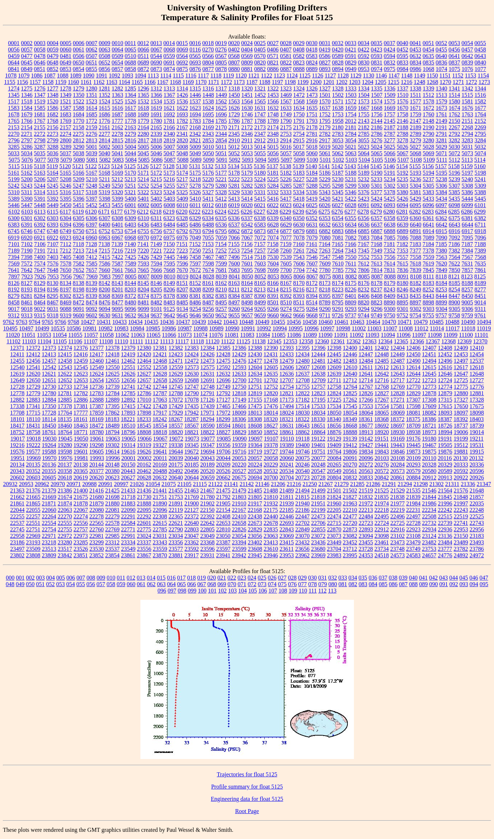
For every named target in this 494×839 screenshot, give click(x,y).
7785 (337, 270)
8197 (65, 289)
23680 (318, 549)
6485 (182, 225)
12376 (80, 348)
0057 (26, 49)
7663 (130, 270)
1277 (52, 88)
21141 (231, 484)
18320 (270, 419)
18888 (350, 432)
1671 (415, 108)
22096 (160, 510)
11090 (325, 335)
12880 (461, 393)
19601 (80, 451)
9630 (104, 315)
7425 (130, 257)
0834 (415, 62)
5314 (39, 192)
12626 (128, 374)
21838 (397, 497)
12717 (397, 380)
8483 (169, 302)
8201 (117, 289)
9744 (363, 315)
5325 (182, 192)
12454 (477, 354)
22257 (33, 516)
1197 (277, 82)
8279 (13, 296)
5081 (92, 160)
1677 (480, 108)
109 (292, 591)
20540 (302, 471)
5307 (454, 186)
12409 (461, 348)
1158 (47, 82)
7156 (246, 244)
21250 (309, 484)
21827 (350, 497)
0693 (195, 62)
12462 (128, 361)
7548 (337, 257)
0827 (325, 62)
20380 (112, 471)
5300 (363, 186)
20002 (144, 458)
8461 (26, 302)
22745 (17, 529)
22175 (271, 510)
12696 (223, 380)
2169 (208, 127)
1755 (363, 114)
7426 (143, 257)
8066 (299, 276)
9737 (350, 315)
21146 (262, 484)
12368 (448, 341)
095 (484, 584)
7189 (13, 250)
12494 (429, 361)
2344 (221, 134)
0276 (221, 49)
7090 (441, 238)
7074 (273, 238)
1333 (350, 88)
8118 (441, 276)
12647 (461, 374)
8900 (454, 302)
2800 (65, 140)
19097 (255, 439)
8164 (247, 283)
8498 (247, 302)
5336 (312, 192)
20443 (128, 471)
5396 (78, 199)
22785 (160, 529)
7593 (143, 263)
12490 (413, 361)
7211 (52, 250)
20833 (366, 477)
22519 (461, 516)
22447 (302, 516)
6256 (311, 212)
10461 (341, 322)
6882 (325, 231)
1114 (165, 75)
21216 (294, 484)
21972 (366, 503)
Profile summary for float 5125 (247, 787)
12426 (207, 354)
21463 (191, 490)
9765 (47, 322)
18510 (128, 426)
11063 (138, 335)
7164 (324, 244)
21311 (452, 484)
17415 (128, 406)
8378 (169, 296)
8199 (91, 289)
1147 (394, 75)
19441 (381, 445)
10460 (325, 322)
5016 (286, 147)
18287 (191, 419)
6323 (169, 218)
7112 (65, 244)
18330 (318, 419)
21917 (255, 503)
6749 (65, 231)
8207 (182, 289)
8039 (221, 276)
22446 (286, 516)
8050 (247, 276)
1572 (350, 101)
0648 (52, 62)
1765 (13, 121)
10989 (216, 328)
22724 (381, 523)
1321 (260, 88)
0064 (117, 49)
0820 (260, 62)
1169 (188, 82)
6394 (65, 225)
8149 (169, 283)
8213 (260, 289)
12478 (271, 361)
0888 (299, 69)
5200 (26, 179)
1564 (247, 101)
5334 (299, 192)
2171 (234, 127)
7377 (415, 250)
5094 (260, 160)
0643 (480, 56)
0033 (350, 43)
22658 (239, 523)
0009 (104, 43)
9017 (13, 309)
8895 (402, 302)
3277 (389, 140)
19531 (477, 445)
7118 (78, 244)
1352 (104, 95)
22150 (207, 510)
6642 (441, 225)
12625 (112, 374)
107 (272, 591)
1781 (169, 121)
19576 (17, 451)
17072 (176, 400)
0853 (65, 69)
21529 (397, 490)
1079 (24, 75)
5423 (363, 199)
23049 (207, 536)
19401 (318, 445)
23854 (112, 555)
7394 (13, 257)
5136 (259, 166)
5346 (350, 192)
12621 (49, 374)
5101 (325, 160)
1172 (226, 82)
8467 (52, 302)
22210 (350, 510)
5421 (337, 199)
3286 (26, 147)
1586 (52, 108)
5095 (273, 160)
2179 (325, 127)
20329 (445, 464)
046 (474, 578)
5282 (247, 186)
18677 (366, 426)
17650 (461, 406)
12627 (144, 374)
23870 (160, 555)
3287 (39, 147)
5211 (104, 179)
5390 (26, 199)
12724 (445, 380)
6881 (312, 231)
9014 (480, 302)
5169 (117, 173)
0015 (182, 43)
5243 (26, 186)
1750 (299, 114)
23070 (302, 536)
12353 (290, 341)
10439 (199, 322)
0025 (260, 43)
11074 (200, 335)
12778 (17, 393)
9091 (78, 309)
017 (181, 578)
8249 (415, 289)
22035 (477, 503)
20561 (350, 471)
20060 (286, 458)
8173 (325, 283)
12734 (80, 387)
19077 (208, 439)
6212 (143, 212)
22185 (286, 510)
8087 (377, 276)
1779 (143, 121)
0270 (208, 49)
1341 (454, 88)
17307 (413, 400)
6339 (273, 218)
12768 (381, 387)
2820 (182, 140)
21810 (271, 497)
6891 (415, 231)
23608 (255, 549)
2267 (454, 127)
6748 (52, 231)
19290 (80, 445)
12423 (176, 354)
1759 (415, 114)
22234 (429, 510)
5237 (428, 179)
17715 (33, 413)
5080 (79, 160)
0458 (480, 49)
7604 (273, 263)
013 (141, 578)
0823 (299, 62)
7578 (65, 263)
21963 (350, 503)
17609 (429, 406)
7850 (454, 270)
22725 (397, 523)
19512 (461, 445)
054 (70, 584)
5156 (428, 166)
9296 (376, 309)
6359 (402, 218)
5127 (156, 166)
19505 (445, 445)
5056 (273, 153)
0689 (143, 62)
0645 (26, 62)
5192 (402, 173)
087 (403, 584)
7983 (105, 276)
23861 (128, 555)
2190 (428, 127)
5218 (195, 179)
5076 (27, 160)
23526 (80, 549)
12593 (239, 367)
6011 (195, 205)
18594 (223, 426)
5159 (467, 166)
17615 (445, 406)
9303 (428, 309)
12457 (49, 361)
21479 (239, 490)
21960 (334, 503)
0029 (299, 43)
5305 (428, 186)
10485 (436, 322)
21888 (144, 503)
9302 (415, 309)
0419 (325, 49)
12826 (366, 393)
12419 (128, 354)
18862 (302, 432)
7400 (39, 257)
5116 (26, 166)
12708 (302, 380)
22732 (429, 523)
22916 (397, 529)
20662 (223, 477)
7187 (467, 244)
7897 (14, 276)
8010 (169, 276)
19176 (413, 439)
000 (10, 578)
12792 (223, 393)
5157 (441, 166)
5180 (260, 173)
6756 (156, 231)
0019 (221, 43)
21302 (436, 484)
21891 (176, 503)
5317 (78, 192)
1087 (49, 75)
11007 (390, 328)
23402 (255, 542)
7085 (389, 238)
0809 (247, 62)
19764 (334, 451)
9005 (467, 302)
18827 (223, 432)
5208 (65, 179)
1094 (140, 75)
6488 (208, 225)
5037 (65, 153)
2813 (91, 140)
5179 (247, 173)
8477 (117, 302)
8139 (91, 283)
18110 (33, 419)
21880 (112, 503)
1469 (286, 95)
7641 (13, 270)
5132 (208, 166)
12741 (128, 387)
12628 (160, 374)
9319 (65, 315)
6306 (91, 218)
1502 (337, 95)
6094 (402, 205)
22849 (302, 529)
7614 (389, 263)
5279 (208, 186)
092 (453, 584)
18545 (144, 426)
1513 (441, 95)
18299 (223, 419)
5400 (130, 199)
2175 (286, 127)
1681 (39, 114)
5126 (143, 166)
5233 (376, 179)
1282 (117, 88)
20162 (144, 464)
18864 (318, 432)
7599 (221, 263)
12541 (33, 367)
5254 (156, 186)
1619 (156, 108)
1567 (286, 101)
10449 (262, 322)
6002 (143, 205)
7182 (402, 244)
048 (10, 584)
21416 (96, 490)
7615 (402, 263)
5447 (26, 205)
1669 (389, 108)
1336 (389, 88)
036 (373, 578)
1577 (415, 101)
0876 (195, 69)
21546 (429, 490)
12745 (176, 387)
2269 (480, 127)
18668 (350, 426)
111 (313, 591)
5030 (454, 147)
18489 (112, 426)
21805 (255, 497)
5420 (325, 199)
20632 (160, 477)
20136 (49, 464)
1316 (208, 88)
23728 (366, 549)
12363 (369, 341)
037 (383, 578)
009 (100, 578)
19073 (192, 439)
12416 (80, 354)
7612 (363, 263)
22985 (112, 536)
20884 (413, 477)
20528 (255, 471)
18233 (143, 419)
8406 (363, 296)
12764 (350, 387)
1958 (337, 121)
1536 (182, 101)
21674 (65, 497)
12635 (271, 374)
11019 (484, 328)
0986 (415, 69)
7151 (182, 244)
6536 (221, 225)
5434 (441, 199)
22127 (191, 510)
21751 (160, 497)
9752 (402, 315)
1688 (130, 114)
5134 (233, 166)
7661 (117, 270)
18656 (334, 426)
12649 (17, 380)
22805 (207, 529)
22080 (96, 510)
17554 (381, 406)
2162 (117, 127)
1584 (26, 108)
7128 (91, 244)
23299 (96, 542)
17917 (160, 413)
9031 (52, 309)
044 (453, 578)
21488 (271, 490)
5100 (312, 160)
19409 (334, 445)
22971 (49, 536)
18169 (96, 419)
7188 (480, 244)
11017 (452, 328)
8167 (286, 283)
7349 (376, 250)
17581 (397, 406)
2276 (91, 134)
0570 (260, 56)
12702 (271, 380)
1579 (441, 101)
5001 (91, 147)
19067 (160, 439)
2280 (143, 134)
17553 (366, 406)
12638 (318, 374)
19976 (65, 458)
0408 (299, 49)
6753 (117, 231)
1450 (234, 95)
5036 (52, 153)
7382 (454, 250)
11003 (374, 328)
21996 (445, 503)
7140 (130, 244)
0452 (402, 49)
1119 (228, 75)
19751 (318, 451)
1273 (484, 82)
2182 (363, 127)
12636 (286, 374)
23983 (334, 555)
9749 (376, 315)
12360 (322, 341)
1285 (130, 88)
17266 (366, 400)
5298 (337, 186)
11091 (341, 335)
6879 (299, 231)
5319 (104, 192)
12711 (334, 380)
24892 (461, 555)
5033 (13, 153)
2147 (415, 121)
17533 (318, 406)
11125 (243, 341)
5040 (104, 153)
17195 (318, 400)
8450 (467, 296)
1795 (325, 121)
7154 (220, 244)
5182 (286, 173)
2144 (376, 121)
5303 (402, 186)
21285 (357, 484)
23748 (397, 549)
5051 (221, 153)
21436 (144, 490)
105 (252, 591)
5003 (117, 147)
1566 (273, 101)
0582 (299, 56)
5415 (260, 199)
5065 (376, 153)
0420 (337, 49)
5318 (91, 192)
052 (50, 584)
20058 (271, 458)
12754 (286, 387)
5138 (285, 166)
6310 (143, 218)
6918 (480, 231)
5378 (389, 192)
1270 (445, 82)
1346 (26, 95)
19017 (17, 439)
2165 (156, 127)
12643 (397, 374)
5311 (26, 192)
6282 (415, 212)
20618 (65, 477)
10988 (200, 328)
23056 (255, 536)
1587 (65, 108)
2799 (52, 140)
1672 (428, 108)
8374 (143, 296)
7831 (389, 270)
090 (433, 584)
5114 (479, 160)
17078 (191, 400)
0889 (312, 69)
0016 (195, 43)
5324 (169, 192)
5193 (415, 173)
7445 (169, 257)
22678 (271, 523)
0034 (363, 43)
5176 (208, 173)
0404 (247, 49)
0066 (143, 49)
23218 (49, 542)
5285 (286, 186)
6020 (247, 205)
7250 (195, 250)
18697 (397, 426)
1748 (273, 114)
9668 (312, 315)
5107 (403, 160)
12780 (49, 393)
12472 (191, 361)
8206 (169, 289)
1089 (75, 75)
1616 (117, 108)
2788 (402, 134)
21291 (389, 484)
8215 (286, 289)
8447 (454, 296)
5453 (104, 205)
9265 (260, 309)
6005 (156, 205)
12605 (271, 367)
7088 (415, 238)
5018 (312, 147)
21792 (223, 497)
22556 (80, 523)
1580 (454, 101)
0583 (312, 56)
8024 (195, 276)
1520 (52, 101)
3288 (52, 147)
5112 (454, 160)
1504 (363, 95)
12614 (413, 367)
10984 (137, 328)
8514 (312, 302)
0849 (26, 69)
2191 (441, 127)
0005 (65, 43)
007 (80, 578)
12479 (286, 361)
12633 (239, 374)
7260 (286, 250)
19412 (350, 445)
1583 (13, 108)
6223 (208, 212)
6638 (389, 225)
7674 (208, 270)
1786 (234, 121)
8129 (39, 283)
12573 (191, 367)
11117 (182, 341)
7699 (273, 270)
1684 (78, 114)
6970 (143, 238)
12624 (96, 374)
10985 (153, 328)
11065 (153, 335)
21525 (381, 490)
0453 (415, 49)
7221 (156, 250)
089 (423, 584)
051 (40, 584)
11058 (106, 335)
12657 (144, 380)
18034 (318, 413)
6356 (363, 218)
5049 (195, 153)
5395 (65, 199)
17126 (207, 400)
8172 (312, 283)
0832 (389, 62)
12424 (191, 354)
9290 (325, 309)
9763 (21, 322)
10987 (185, 328)
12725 (461, 380)
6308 (117, 218)
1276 (39, 88)
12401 (366, 348)
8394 (312, 296)
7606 (299, 263)
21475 (223, 490)
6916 (454, 231)
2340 (169, 134)
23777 (445, 549)
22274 (80, 516)
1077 (480, 69)
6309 (130, 218)
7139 (117, 244)
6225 (233, 212)
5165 (65, 173)
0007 (91, 43)
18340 (334, 419)
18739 (477, 426)
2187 (389, 127)
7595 (169, 263)
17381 (80, 406)
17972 (223, 413)
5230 (337, 179)
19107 (271, 439)
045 (463, 578)
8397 (337, 296)
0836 (441, 62)
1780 (156, 121)
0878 (221, 69)
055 (80, 584)
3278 (402, 140)
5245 (52, 186)
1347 (39, 95)
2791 (441, 134)
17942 (191, 413)
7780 (325, 270)
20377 (96, 471)
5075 (14, 160)
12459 (80, 361)
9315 (39, 315)
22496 (397, 516)
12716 (381, 380)
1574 (376, 101)
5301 (376, 186)
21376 (33, 490)
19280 (65, 445)
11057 (91, 335)
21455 (176, 490)
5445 (480, 199)
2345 (234, 134)
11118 (197, 341)
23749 (413, 549)
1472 (299, 95)
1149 (419, 75)
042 (433, 578)
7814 (376, 270)
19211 (477, 439)
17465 (223, 406)
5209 (78, 179)
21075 (168, 484)
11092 (357, 335)
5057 (286, 153)
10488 (452, 322)
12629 (176, 374)
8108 (416, 276)
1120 (241, 75)
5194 (428, 173)
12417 (96, 354)
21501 (334, 490)
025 (262, 578)
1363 (117, 95)
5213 (130, 179)
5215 (156, 179)
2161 (104, 127)
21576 (461, 490)
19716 (239, 451)
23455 (366, 542)
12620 (33, 374)
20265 (334, 464)
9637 (156, 315)
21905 (223, 503)
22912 (381, 529)
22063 (65, 510)
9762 (8, 322)
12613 (397, 367)
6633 (337, 225)
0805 (221, 62)
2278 (117, 134)
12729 (33, 387)
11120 (213, 341)
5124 (117, 166)
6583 (260, 225)
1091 (101, 75)
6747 (39, 231)
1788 (260, 121)
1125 (304, 75)
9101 (156, 309)
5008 (182, 147)
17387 (96, 406)
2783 (337, 134)
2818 (156, 140)
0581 (286, 56)
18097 (461, 413)
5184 (312, 173)
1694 (195, 114)
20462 (144, 471)
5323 (156, 192)
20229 (271, 464)
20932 (10, 484)
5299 (350, 186)
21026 (137, 484)
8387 (247, 296)
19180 (429, 439)
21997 (461, 503)
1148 (406, 75)
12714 (366, 380)
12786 (144, 393)
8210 (221, 289)
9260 (234, 309)
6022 (273, 205)
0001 (13, 43)
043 (443, 578)
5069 (428, 153)
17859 (96, 413)
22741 (461, 523)
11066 (169, 335)
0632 (415, 56)
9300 (389, 309)
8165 (260, 283)
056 (90, 584)
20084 (334, 458)
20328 (429, 464)
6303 (52, 218)
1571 (337, 101)
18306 (239, 419)
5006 (156, 147)
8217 (312, 289)
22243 (461, 510)
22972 (65, 536)
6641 (428, 225)
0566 (208, 56)
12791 (207, 393)
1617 (130, 108)
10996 (311, 328)
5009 (195, 147)
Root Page (247, 811)
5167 (91, 173)
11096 (403, 335)
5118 (39, 166)
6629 (286, 225)
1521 (65, 101)
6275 (324, 212)
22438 (255, 516)
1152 (457, 75)
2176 (299, 127)
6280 (389, 212)
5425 (389, 199)
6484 (169, 225)
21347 (484, 484)
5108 (416, 160)
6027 (337, 205)
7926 (40, 276)
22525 (477, 516)
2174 (273, 127)
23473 (397, 542)
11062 (122, 335)
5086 (156, 160)
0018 (208, 43)
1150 (432, 75)
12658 (160, 380)
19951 (17, 458)
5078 (53, 160)
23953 (286, 555)
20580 (429, 471)
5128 (169, 166)
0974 (376, 69)
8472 (78, 302)
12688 (191, 380)
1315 (195, 88)
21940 (302, 503)
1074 (441, 69)
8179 (389, 283)
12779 (33, 393)
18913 (366, 432)
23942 (239, 555)
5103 (351, 160)
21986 (429, 503)
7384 (467, 250)
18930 (397, 432)
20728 (318, 477)
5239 (454, 179)
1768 (52, 121)
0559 (169, 56)
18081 (413, 413)
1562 (221, 101)
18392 (460, 419)
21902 (207, 503)
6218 (156, 212)
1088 (62, 75)
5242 (13, 186)
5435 (454, 199)
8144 (130, 283)
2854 (221, 140)
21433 (128, 490)
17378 (65, 406)
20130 (460, 458)
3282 (454, 140)
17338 (17, 406)
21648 (477, 490)
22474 (334, 516)
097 (171, 591)
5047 (169, 153)
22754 (49, 529)
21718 (128, 497)
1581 (467, 101)
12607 (302, 367)
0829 (350, 62)
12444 (318, 354)
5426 (402, 199)
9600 (78, 315)
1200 (316, 82)
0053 (454, 43)
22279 (112, 516)
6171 (104, 212)
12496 (445, 361)
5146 (389, 166)
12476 (239, 361)
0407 (286, 49)
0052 (441, 43)
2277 (104, 134)
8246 (402, 289)
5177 (221, 173)
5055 (260, 153)
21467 (207, 490)
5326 (195, 192)
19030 (49, 439)
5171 (143, 173)
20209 (223, 464)
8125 (480, 276)
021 (221, 578)
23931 (207, 555)
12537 (477, 361)
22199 (318, 510)
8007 (143, 276)
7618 (415, 263)
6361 (428, 218)
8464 (39, 302)
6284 (441, 212)
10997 (327, 328)
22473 (318, 516)
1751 (312, 114)
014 (151, 578)
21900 (191, 503)
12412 (33, 354)
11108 (106, 341)
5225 (273, 179)
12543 (65, 367)
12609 (334, 367)
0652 (104, 62)
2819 (169, 140)
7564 (454, 257)
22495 (381, 516)
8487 (208, 302)
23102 (397, 536)
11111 (136, 341)
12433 (286, 354)
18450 (49, 426)
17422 (144, 406)
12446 (350, 354)
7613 (376, 263)
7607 (312, 263)
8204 (143, 289)
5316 (65, 192)
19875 (429, 451)
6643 (454, 225)
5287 (299, 186)
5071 (441, 153)
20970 (57, 484)
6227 (259, 212)
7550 (350, 257)
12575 (207, 367)
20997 (121, 484)
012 (131, 578)
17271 (397, 400)
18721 (429, 426)
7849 (441, 270)
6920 (26, 238)
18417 (17, 426)
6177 (117, 212)
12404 (397, 348)
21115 (200, 484)
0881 (247, 69)
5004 (130, 147)
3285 (13, 147)
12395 (302, 348)
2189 (415, 127)
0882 (260, 69)
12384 (207, 348)
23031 (160, 536)
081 (342, 584)
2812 (78, 140)
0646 (39, 62)
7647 (39, 270)
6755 (143, 231)
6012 (208, 205)
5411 (208, 199)
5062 (337, 153)
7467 (208, 257)
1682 (52, 114)
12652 (65, 380)
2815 (117, 140)
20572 (381, 471)
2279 (130, 134)
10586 (74, 328)
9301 (402, 309)
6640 (415, 225)
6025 (312, 205)
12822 (302, 393)
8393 (299, 296)
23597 (223, 549)
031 (322, 578)
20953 (26, 484)
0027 (273, 43)
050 (30, 584)
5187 (337, 173)
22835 (271, 529)
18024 (286, 413)
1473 (312, 95)
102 (222, 591)
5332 (273, 192)
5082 (105, 160)
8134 (65, 283)
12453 (461, 354)
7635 (480, 263)
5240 (467, 179)
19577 (33, 451)
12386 (239, 348)
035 (363, 578)
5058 (299, 153)
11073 (185, 335)
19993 (97, 458)
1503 (350, 95)
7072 (260, 238)
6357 (376, 218)
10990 (232, 328)
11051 (28, 335)
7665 (143, 270)
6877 (286, 231)
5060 (312, 153)
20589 (445, 471)
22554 (49, 523)
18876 (334, 432)
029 (302, 578)
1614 (91, 108)
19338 (176, 445)
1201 (328, 82)
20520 (207, 471)
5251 (130, 186)
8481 (143, 302)
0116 (195, 49)
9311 (480, 309)
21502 (350, 490)
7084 (376, 238)
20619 (80, 477)
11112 (151, 341)
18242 (159, 419)
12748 (207, 387)
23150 (461, 536)
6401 (117, 225)
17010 (144, 400)
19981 (81, 458)
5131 (195, 166)
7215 (104, 250)
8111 (428, 276)
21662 (17, 497)
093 (463, 584)
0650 (78, 62)
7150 (169, 244)
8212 (247, 289)
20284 (397, 464)
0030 (312, 43)
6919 (13, 238)
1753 (337, 114)
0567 (221, 56)
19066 (144, 439)
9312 (13, 315)
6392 (39, 225)
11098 (435, 335)
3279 (415, 140)
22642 (207, 523)
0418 (312, 49)
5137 (272, 166)
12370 (480, 341)
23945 (255, 555)
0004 (52, 43)
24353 (366, 555)
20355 (49, 471)
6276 (337, 212)
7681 (221, 270)
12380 (144, 348)
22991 (128, 536)
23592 (191, 549)
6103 (27, 212)
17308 (429, 400)
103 (232, 591)
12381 (160, 348)
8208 (195, 289)
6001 (130, 205)
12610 (350, 367)
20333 (461, 464)
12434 (302, 354)
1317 (221, 88)
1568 (299, 101)
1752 (325, 114)
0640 (441, 56)
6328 (182, 218)
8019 (182, 276)
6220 (182, 212)
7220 (143, 250)
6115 (52, 212)
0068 (169, 49)
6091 (363, 205)
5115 (13, 166)
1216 (406, 82)
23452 (350, 542)
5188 (350, 173)
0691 (169, 62)
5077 (40, 160)
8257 (467, 289)
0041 (415, 43)
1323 (286, 88)
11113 (167, 341)
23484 (445, 542)
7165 (337, 244)
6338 (260, 218)
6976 (182, 238)
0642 (467, 56)
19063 (112, 439)
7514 (247, 257)
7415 (104, 257)
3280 (428, 140)
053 (60, 584)
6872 (247, 231)
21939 (286, 503)
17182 (302, 400)
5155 (415, 166)
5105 (377, 160)
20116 (445, 458)
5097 (286, 160)
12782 (80, 393)
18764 (65, 432)
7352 (389, 250)
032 (332, 578)
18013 (255, 413)
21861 (17, 503)
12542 (49, 367)
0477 (26, 56)
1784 (208, 121)
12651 (49, 380)
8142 (104, 283)
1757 (389, 114)
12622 (65, 374)
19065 (128, 439)
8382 (208, 296)
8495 (221, 302)
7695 (247, 270)
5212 (117, 179)
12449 (397, 354)
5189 (363, 173)
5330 (247, 192)
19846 (397, 451)
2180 (337, 127)
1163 (111, 82)
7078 (299, 238)
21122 (215, 484)
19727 (271, 451)
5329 (234, 192)
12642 (381, 374)
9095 (117, 309)
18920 (381, 432)
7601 (247, 263)
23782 (461, 549)
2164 (143, 127)
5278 (195, 186)
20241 (286, 464)
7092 (454, 238)
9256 (208, 309)
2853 (208, 140)
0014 (169, 43)
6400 (104, 225)
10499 (42, 328)
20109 (413, 458)
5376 (363, 192)
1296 (143, 88)
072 (252, 584)
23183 (477, 536)
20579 (413, 471)
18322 (302, 419)
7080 (325, 238)
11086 (294, 335)
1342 (467, 88)
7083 (363, 238)
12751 (255, 387)
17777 (80, 413)
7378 (428, 250)
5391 (39, 199)
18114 (49, 419)
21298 (420, 484)
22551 (33, 523)
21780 (207, 497)
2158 (78, 127)
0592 (363, 56)
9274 (286, 309)
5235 (402, 179)
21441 (160, 490)
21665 (33, 497)
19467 (429, 445)
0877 (208, 69)
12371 (17, 348)
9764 (34, 322)
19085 (223, 439)
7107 (53, 244)
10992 (264, 328)
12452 (445, 354)
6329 (195, 218)
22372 (191, 516)
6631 (312, 225)
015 (161, 578)
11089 (310, 335)
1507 (376, 95)
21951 (318, 503)
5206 (39, 179)
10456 (294, 322)
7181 (389, 244)
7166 (350, 244)
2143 (363, 121)
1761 (441, 114)
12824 (334, 393)
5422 (350, 199)
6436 (143, 225)
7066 (234, 238)
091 (443, 584)
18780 (96, 432)
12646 (445, 374)
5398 (104, 199)
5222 (234, 179)
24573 (397, 555)
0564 (182, 56)
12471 (176, 361)
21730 (144, 497)
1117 (203, 75)
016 (171, 578)
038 (393, 578)
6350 (299, 218)
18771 (80, 432)
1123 (279, 75)
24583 (413, 555)
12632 (223, 374)
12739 (112, 387)
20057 (255, 458)
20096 (366, 458)
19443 (397, 445)
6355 (350, 218)
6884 (350, 231)
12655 (112, 380)
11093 (372, 335)
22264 (49, 516)
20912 (429, 477)
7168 (376, 244)
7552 (363, 257)
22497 (413, 516)
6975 (169, 238)
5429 (415, 199)
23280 (65, 542)
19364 (255, 445)
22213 (366, 510)
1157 (35, 82)
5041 (117, 153)
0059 (52, 49)
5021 (350, 147)
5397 (91, 199)
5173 (169, 173)
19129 (334, 439)
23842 (65, 555)
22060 (49, 510)
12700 (239, 380)
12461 (112, 361)
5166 (78, 173)
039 (403, 578)
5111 (441, 160)
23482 (429, 542)
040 (413, 578)
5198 (480, 173)
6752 (104, 231)
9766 (60, 322)
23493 (477, 542)
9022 (39, 309)
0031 (325, 43)
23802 (17, 555)
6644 (467, 225)
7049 (195, 238)
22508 (429, 516)
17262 (350, 400)
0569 (247, 56)
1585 (39, 108)
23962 (302, 555)
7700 (286, 270)
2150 (454, 121)
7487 (221, 257)
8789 (325, 302)
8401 (350, 296)
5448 (39, 205)
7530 (273, 257)
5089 (195, 160)
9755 (428, 315)
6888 (389, 231)
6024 (299, 205)
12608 (318, 367)
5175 (195, 173)
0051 (428, 43)
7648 (52, 270)
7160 (298, 244)
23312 (112, 542)
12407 (429, 348)
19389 (286, 445)
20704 (286, 477)
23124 (429, 536)
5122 (91, 166)
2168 (195, 127)
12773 (429, 387)
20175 (176, 464)
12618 (477, 367)
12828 (397, 393)
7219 (130, 250)
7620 (441, 263)
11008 (406, 328)
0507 (91, 56)
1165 (137, 82)
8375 (156, 296)
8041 (234, 276)
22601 (144, 523)
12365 (401, 341)
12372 (33, 348)
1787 (247, 121)
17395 (112, 406)
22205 (334, 510)
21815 (302, 497)
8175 (350, 283)
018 (191, 578)
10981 (89, 328)
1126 (317, 75)
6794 (208, 231)
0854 (78, 69)
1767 (39, 121)
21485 (255, 490)
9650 (208, 315)
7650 (65, 270)
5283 (260, 186)
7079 (312, 238)
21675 (80, 497)
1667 (363, 108)
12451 (429, 354)
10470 (389, 322)
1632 (273, 108)
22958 (17, 536)
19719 (255, 451)
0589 (337, 56)
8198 (78, 289)
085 (383, 584)
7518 (260, 257)
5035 (39, 153)
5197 (467, 173)
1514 (454, 95)
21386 (65, 490)
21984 (413, 503)
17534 (334, 406)
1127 (330, 75)
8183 (428, 283)
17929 (176, 413)
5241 (480, 179)
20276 (381, 464)
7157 (259, 244)
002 (30, 578)
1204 (367, 82)
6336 (234, 218)
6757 (169, 231)
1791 (299, 121)
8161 (208, 283)
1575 (389, 101)
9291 (337, 309)
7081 (337, 238)
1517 (13, 101)
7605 (286, 263)
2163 (130, 127)
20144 (96, 464)
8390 (260, 296)
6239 (298, 212)
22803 (191, 529)
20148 (112, 464)
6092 (376, 205)
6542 (247, 225)
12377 (96, 348)
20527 (239, 471)
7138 (104, 244)
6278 (363, 212)
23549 (128, 549)
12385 (223, 348)
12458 (65, 361)
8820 (363, 302)
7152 (195, 244)
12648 (477, 374)
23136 (445, 536)
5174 (182, 173)
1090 (88, 75)
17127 (223, 400)
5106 (390, 160)
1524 (104, 101)
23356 (176, 542)
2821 (195, 140)
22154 (223, 510)
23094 (366, 536)
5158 (454, 166)
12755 (302, 387)
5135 (246, 166)
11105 (60, 341)
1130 (368, 75)
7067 (247, 238)
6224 (220, 212)
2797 (26, 140)
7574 (39, 263)
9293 (350, 309)
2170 (221, 127)
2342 (195, 134)
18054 (350, 413)
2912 (260, 140)
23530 (96, 549)
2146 (402, 121)
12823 (318, 393)
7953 (53, 276)
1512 (428, 95)
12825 (350, 393)
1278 (65, 88)
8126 (13, 283)
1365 (143, 95)
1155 (9, 82)
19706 (223, 451)
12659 (176, 380)
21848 (461, 497)
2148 (428, 121)
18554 (160, 426)
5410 (195, 199)
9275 (299, 309)
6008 (169, 205)
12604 (255, 367)
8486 (195, 302)
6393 (52, 225)
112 (322, 591)
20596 (477, 471)
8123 (467, 276)
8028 (208, 276)
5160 (480, 166)
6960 (91, 238)
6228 (272, 212)
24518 (381, 555)
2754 (299, 134)
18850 (255, 432)
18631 (286, 426)
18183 (112, 419)
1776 (104, 121)
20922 (461, 477)
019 (201, 578)
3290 (78, 147)
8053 (273, 276)
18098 (477, 413)
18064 (366, 413)
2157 (65, 127)
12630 (191, 374)
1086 (36, 75)
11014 (437, 328)
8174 (337, 283)
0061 (78, 49)
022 (232, 578)
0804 (208, 62)
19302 (112, 445)
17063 (160, 400)
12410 (477, 348)
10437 (183, 322)
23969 (318, 555)
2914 (286, 140)
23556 (144, 549)
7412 (91, 257)
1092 (114, 75)
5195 (441, 173)
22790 (176, 529)
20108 (397, 458)
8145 (143, 283)
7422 (117, 257)
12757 (318, 387)
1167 (162, 82)
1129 (355, 75)
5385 (454, 192)
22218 (381, 510)
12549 (96, 367)
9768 (73, 322)
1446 (195, 95)
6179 (130, 212)
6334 (208, 218)
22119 (176, 510)
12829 (413, 393)
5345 (337, 192)
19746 (302, 451)
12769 (397, 387)
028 (292, 578)
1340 (441, 88)
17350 (49, 406)
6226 (246, 212)
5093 (247, 160)
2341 (182, 134)
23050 (223, 536)
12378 (112, 348)
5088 (182, 160)
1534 (156, 101)
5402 (156, 199)
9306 (467, 309)
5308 (467, 186)
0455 (441, 49)
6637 (376, 225)
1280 (91, 88)
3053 (337, 140)
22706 (318, 523)
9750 (389, 315)
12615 (429, 367)
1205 (380, 82)
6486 (195, 225)
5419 (312, 199)
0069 (182, 49)
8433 (402, 296)
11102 (13, 341)
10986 (169, 328)
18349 (349, 419)
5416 (273, 199)
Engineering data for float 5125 (247, 799)
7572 (26, 263)
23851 (80, 555)
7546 (312, 257)
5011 (220, 147)
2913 (273, 140)
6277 (350, 212)
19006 (461, 432)
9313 (26, 315)
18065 (381, 413)
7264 (337, 250)
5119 (52, 166)
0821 (273, 62)
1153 (470, 75)
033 (342, 578)
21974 (381, 503)
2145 (389, 121)
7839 (415, 270)
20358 (65, 471)
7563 (441, 257)
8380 (182, 296)
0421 (350, 49)
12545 (80, 367)
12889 (112, 400)
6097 (441, 205)
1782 (182, 121)
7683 (234, 270)
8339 (91, 296)
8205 (156, 289)
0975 (389, 69)
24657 (429, 555)
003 (40, 578)
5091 (221, 160)
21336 (468, 484)
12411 (17, 354)
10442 (214, 322)
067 (201, 584)
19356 (223, 445)
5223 (247, 179)
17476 (271, 406)
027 (282, 578)
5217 (182, 179)
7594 (156, 263)
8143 (117, 283)
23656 (302, 549)
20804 (334, 477)
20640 (176, 477)
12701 (255, 380)
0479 (52, 56)
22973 (80, 536)
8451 (480, 296)
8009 (156, 276)
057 (100, 584)
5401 (143, 199)
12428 (223, 354)
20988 (89, 484)
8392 (286, 296)
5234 (389, 179)
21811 (286, 497)
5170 (130, 173)
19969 (33, 458)
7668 (169, 270)
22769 (112, 529)
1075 (454, 69)
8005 (130, 276)
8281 (26, 296)
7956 (66, 276)
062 (151, 584)
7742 (312, 270)
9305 (454, 309)
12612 (381, 367)
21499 (318, 490)
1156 (22, 82)
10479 (420, 322)
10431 (103, 322)
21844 (429, 497)
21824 (334, 497)
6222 (195, 212)
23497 (17, 549)
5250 (117, 186)
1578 (428, 101)
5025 (389, 147)
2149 (441, 121)
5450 (65, 205)
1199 (302, 82)
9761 (480, 315)
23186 (17, 542)
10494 (484, 322)
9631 (117, 315)
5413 (234, 199)
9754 (415, 315)
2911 (246, 140)
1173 (238, 82)
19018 (33, 439)
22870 (334, 529)
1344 (480, 88)
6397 (91, 225)
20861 (397, 477)
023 (242, 578)
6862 (234, 231)
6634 (350, 225)
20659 (207, 477)
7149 (156, 244)
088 (413, 584)
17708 (17, 413)
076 (292, 584)
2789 (415, 134)
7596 (182, 263)
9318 (52, 315)
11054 (60, 335)
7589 (130, 263)
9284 (312, 309)
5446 (13, 205)
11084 (263, 335)
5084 (130, 160)
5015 (273, 147)
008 (90, 578)
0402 (234, 49)
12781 (65, 393)
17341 (33, 406)
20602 (17, 477)
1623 (195, 108)
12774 (445, 387)
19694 (207, 451)
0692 (182, 62)
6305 (78, 218)
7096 (480, 238)
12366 (417, 341)
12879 (445, 393)
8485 (182, 302)
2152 (480, 121)
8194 (39, 289)
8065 (286, 276)
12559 (176, 367)
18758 (33, 432)
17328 (477, 400)
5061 (325, 153)
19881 (461, 451)
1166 (150, 82)
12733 (65, 387)
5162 (26, 173)
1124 (291, 75)
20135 (33, 464)
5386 (467, 192)
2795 (480, 134)
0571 (273, 56)
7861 (480, 270)
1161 (86, 82)
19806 (350, 451)
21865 (33, 503)
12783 (96, 393)
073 (262, 584)
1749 (286, 114)
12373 (49, 348)
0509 (117, 56)
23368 (207, 542)
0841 (13, 69)
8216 (299, 289)
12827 (381, 393)
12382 (176, 348)
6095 (415, 205)
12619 (17, 374)
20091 (350, 458)
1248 (419, 82)
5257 (182, 186)
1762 (454, 114)
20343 (17, 471)
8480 (130, 302)
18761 (49, 432)
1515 (467, 95)
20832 (350, 477)
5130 (182, 166)
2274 (65, 134)
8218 (325, 289)
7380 (441, 250)
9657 (247, 315)
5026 (402, 147)
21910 (239, 503)
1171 (213, 82)
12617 (461, 367)
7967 (79, 276)
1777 (117, 121)
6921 (39, 238)
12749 (223, 387)
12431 (271, 354)
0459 (13, 56)
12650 (33, 380)
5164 (52, 173)
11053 (44, 335)
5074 (480, 153)
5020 (337, 147)
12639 (334, 374)
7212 (65, 250)
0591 (350, 56)
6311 (156, 218)
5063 (350, 153)
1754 (350, 114)
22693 (286, 523)
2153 (13, 127)
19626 (144, 451)
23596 (207, 549)
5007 (169, 147)
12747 (191, 387)
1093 (127, 75)
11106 (75, 341)
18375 (413, 419)
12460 (96, 361)
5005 (143, 147)
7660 (104, 270)
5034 (26, 153)
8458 (13, 302)
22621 (176, 523)
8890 (389, 302)
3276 (376, 140)
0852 (52, 69)
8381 (195, 296)
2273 (52, 134)
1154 (483, 75)
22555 (65, 523)
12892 (128, 400)
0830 (363, 62)
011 (121, 578)
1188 (264, 82)
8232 (363, 289)
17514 (302, 406)
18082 (429, 413)
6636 (363, 225)
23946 (271, 555)
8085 (364, 276)
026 (272, 578)
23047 (191, 536)
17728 (49, 413)
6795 (221, 231)
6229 (285, 212)
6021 (260, 205)
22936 (445, 529)
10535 (58, 328)
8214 (273, 289)
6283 (428, 212)
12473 (207, 361)
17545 (350, 406)
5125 (130, 166)
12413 (49, 354)
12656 (128, 380)
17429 (176, 406)
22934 (429, 529)
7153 (208, 244)
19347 (207, 445)
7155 (233, 244)
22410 (239, 516)
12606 (286, 367)
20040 (191, 458)
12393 (286, 348)
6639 (402, 225)
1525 (117, 101)
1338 (415, 88)
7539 (286, 257)
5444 (467, 199)
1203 (354, 82)
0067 (156, 49)
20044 (223, 458)
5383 (428, 192)
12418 (112, 354)
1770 (78, 121)
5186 (325, 173)
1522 (78, 101)
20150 (128, 464)
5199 (13, 179)
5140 (311, 166)
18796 (128, 432)
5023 (363, 147)
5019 (325, 147)
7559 (428, 257)
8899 (441, 302)
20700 (271, 477)
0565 (195, 56)
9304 (441, 309)
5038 (78, 153)
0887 (286, 69)
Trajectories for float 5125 (247, 774)
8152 (195, 283)
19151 (381, 439)
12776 (477, 387)
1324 (299, 88)
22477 (350, 516)
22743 (477, 523)
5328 (221, 192)
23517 (65, 549)
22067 (80, 510)
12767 (366, 387)
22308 (160, 516)
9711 (324, 315)
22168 (255, 510)
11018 (468, 328)
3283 (467, 140)
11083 (247, 335)
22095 (144, 510)
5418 (299, 199)
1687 (117, 114)
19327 (160, 445)
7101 (14, 244)
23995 (350, 555)
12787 (160, 393)
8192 (13, 289)
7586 (104, 263)
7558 (415, 257)
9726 (337, 315)
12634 (255, 374)
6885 (363, 231)
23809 (49, 555)
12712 (350, 380)
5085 (143, 160)
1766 (26, 121)
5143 (350, 166)
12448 (381, 354)
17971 (207, 413)
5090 (208, 160)
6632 (325, 225)
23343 (160, 542)
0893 (325, 69)
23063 (271, 536)
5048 (182, 153)
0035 (376, 43)
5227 (299, 179)
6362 (441, 218)
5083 (118, 160)
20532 (271, 471)
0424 (389, 49)
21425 (112, 490)
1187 (251, 82)
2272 (39, 134)
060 (131, 584)
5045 (143, 153)
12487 (397, 361)
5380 (402, 192)
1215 (393, 82)
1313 (169, 88)
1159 (60, 82)
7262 (312, 250)
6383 (13, 225)
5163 (39, 173)
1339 (428, 88)
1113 (153, 75)
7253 (234, 250)
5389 (13, 199)
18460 (65, 426)
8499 (260, 302)
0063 (104, 49)
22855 (318, 529)
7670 (182, 270)
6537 (234, 225)
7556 (389, 257)
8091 (403, 276)
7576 (52, 263)
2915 (299, 140)
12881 (477, 393)
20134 (17, 464)
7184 (428, 244)
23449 (334, 542)
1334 (363, 88)
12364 (385, 341)
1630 (247, 108)
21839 (413, 497)
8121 (454, 276)
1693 (182, 114)
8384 (234, 296)
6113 (39, 212)
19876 (445, 451)
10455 (278, 322)
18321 (286, 419)
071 (242, 584)
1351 (91, 95)
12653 (80, 380)
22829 (255, 529)
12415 (65, 354)
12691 (207, 380)
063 (161, 584)
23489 (461, 542)
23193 (33, 542)
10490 (468, 322)
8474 (91, 302)
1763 (467, 114)
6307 (104, 218)
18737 (461, 426)
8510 (286, 302)
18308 (254, 419)
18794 (112, 432)
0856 (104, 69)
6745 (13, 231)
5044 (130, 153)
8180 (402, 283)
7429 (156, 257)
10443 (230, 322)
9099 (143, 309)
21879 (96, 503)
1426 (182, 95)
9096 (130, 309)
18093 (445, 413)
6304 (65, 218)
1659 (350, 108)
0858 (130, 69)
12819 (255, 393)
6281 (402, 212)
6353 (325, 218)
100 (202, 591)
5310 (13, 192)
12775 (461, 387)
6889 (402, 231)
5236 (415, 179)
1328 (337, 88)
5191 (389, 173)
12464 (144, 361)
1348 (52, 95)
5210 (91, 179)
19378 (271, 445)
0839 (467, 62)
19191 (445, 439)
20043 (207, 458)
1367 (169, 95)
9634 (143, 315)
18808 (144, 432)
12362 (353, 341)
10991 (248, 328)
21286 (373, 484)
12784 (112, 393)
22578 (112, 523)
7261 (299, 250)
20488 (160, 471)
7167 (363, 244)
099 (192, 591)
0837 (454, 62)
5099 (299, 160)
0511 (143, 56)
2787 (389, 134)
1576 (402, 101)
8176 (363, 283)
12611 (366, 367)
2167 (182, 127)
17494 (286, 406)
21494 (302, 490)
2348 (273, 134)
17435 (191, 406)
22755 (65, 529)
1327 (325, 88)
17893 (128, 413)
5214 (143, 179)
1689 (143, 114)
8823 (376, 302)
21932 (271, 503)
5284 (273, 186)
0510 (130, 56)
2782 (325, 134)
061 (141, 584)
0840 (480, 62)
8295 (52, 296)
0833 (402, 62)
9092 (91, 309)
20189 (207, 464)
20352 (33, 471)
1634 (299, 108)
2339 (156, 134)
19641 (160, 451)
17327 (461, 400)
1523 (91, 101)
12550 (112, 367)
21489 (286, 490)
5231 (350, 179)
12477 (255, 361)
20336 (477, 464)
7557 (402, 257)
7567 (467, 257)
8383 (221, 296)
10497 (26, 328)
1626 (234, 108)
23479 (413, 542)
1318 (234, 88)
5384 (441, 192)
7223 (182, 250)
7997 (118, 276)
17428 (160, 406)
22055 (33, 510)
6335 (221, 218)
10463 (357, 322)
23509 (33, 549)
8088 (390, 276)
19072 (176, 439)
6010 (182, 205)
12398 (334, 348)
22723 (366, 523)
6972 (156, 238)
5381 (415, 192)
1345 (13, 95)
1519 (39, 101)
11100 (466, 335)
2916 (312, 140)
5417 (286, 199)
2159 (91, 127)
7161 (311, 244)
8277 (480, 289)
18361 (365, 419)
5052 (234, 153)
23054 (239, 536)
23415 (286, 542)
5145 (376, 166)
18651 (318, 426)
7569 (13, 263)
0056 (13, 49)
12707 (286, 380)
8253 (441, 289)
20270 (350, 464)
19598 (65, 451)
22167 (239, 510)
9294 (363, 309)
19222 (33, 445)
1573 (363, 101)
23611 (286, 549)
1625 (221, 108)
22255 (17, 516)
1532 (143, 101)
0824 (312, 62)
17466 (239, 406)
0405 (260, 49)
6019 (234, 205)
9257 (221, 309)
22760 (96, 529)
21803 (239, 497)
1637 (325, 108)
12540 (17, 367)
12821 (286, 393)
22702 (302, 523)
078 (312, 584)
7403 (52, 257)
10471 (405, 322)
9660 (273, 315)
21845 (445, 497)
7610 (337, 263)
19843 (381, 451)
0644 (13, 62)
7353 (402, 250)
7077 (286, 238)
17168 (271, 400)
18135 (64, 419)
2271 (26, 134)
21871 (49, 503)
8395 (325, 296)
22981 (96, 536)
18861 (286, 432)
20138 (80, 464)
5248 (91, 186)
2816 (130, 140)
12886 (80, 400)
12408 (445, 348)
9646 (195, 315)
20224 (255, 464)
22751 (33, 529)
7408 (78, 257)
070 (232, 584)
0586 (325, 56)
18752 (17, 432)
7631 (467, 263)
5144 (363, 166)
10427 (88, 322)
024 (252, 578)
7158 (272, 244)
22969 (33, 536)
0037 (389, 43)
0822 (286, 62)
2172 (247, 127)
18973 (429, 432)
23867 (144, 555)
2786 (376, 134)
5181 (273, 173)
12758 (334, 387)
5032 (480, 147)
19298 (96, 445)
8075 (325, 276)
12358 (306, 341)
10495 (10, 328)
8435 (415, 296)
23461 (381, 542)
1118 (215, 75)
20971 (73, 484)
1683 (65, 114)
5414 (247, 199)
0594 (389, 56)
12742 (144, 387)
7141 (143, 244)
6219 (169, 212)
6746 (26, 231)
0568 (234, 56)
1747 (260, 114)
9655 (234, 315)
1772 (91, 121)
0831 (376, 62)
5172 (156, 173)
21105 (184, 484)
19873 (413, 451)
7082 (350, 238)
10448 (246, 322)
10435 (151, 322)
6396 (78, 225)
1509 (389, 95)
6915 (441, 231)
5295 (325, 186)
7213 (78, 250)
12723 (429, 380)
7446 (182, 257)
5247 (78, 186)
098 (182, 591)
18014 (271, 413)
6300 (13, 218)
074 (272, 584)
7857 (467, 270)
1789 (273, 121)
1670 (402, 108)
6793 (195, 231)
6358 (389, 218)
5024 (376, 147)
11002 (359, 328)
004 (50, 578)
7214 (91, 250)
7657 (91, 270)
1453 (273, 95)
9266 (273, 309)
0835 (428, 62)
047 (484, 578)
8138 (78, 283)
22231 (413, 510)
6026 (325, 205)
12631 (207, 374)
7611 (350, 263)
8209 (208, 289)
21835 (381, 497)
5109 (429, 160)
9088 (65, 309)
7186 (454, 244)
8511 (298, 302)
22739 (445, 523)
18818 (160, 432)
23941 (223, 555)
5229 (325, 179)
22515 (445, 516)
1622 (182, 108)
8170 (299, 283)
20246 (302, 464)
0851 (39, 69)
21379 (49, 490)
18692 (381, 426)
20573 (397, 471)
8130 (52, 283)
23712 (350, 549)
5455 (117, 205)
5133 (220, 166)
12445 (334, 354)
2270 (13, 134)
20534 (286, 471)
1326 (312, 88)
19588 (49, 451)
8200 (104, 289)
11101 (481, 335)
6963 (104, 238)
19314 (128, 445)
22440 (271, 516)
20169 (160, 464)
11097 (419, 335)
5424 (376, 199)
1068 (428, 69)
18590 (207, 426)
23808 (33, 555)
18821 (191, 432)
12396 (318, 348)
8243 (389, 289)
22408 (223, 516)
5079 (66, 160)
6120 (91, 212)
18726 (445, 426)
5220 (208, 179)
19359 (239, 445)
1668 (376, 108)
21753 (176, 497)
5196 (454, 173)
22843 (286, 529)
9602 (91, 315)
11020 (13, 335)
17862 (112, 413)
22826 (239, 529)
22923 (413, 529)
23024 (144, 536)
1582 (480, 101)
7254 (247, 250)
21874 (65, 503)
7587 (117, 263)
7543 (299, 257)
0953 (363, 69)
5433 (428, 199)
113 (332, 591)
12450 (413, 354)
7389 (480, 250)
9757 (441, 315)
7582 (78, 263)
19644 (176, 451)
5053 (247, 153)
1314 (182, 88)
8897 (415, 302)
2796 (13, 140)
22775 (144, 529)
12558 (160, 367)
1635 (312, 108)
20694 (255, 477)
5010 (208, 147)
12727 (477, 380)
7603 (260, 263)
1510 (402, 95)
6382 (480, 218)
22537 (17, 523)
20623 (112, 477)
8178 (376, 283)
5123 (104, 166)
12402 (381, 348)
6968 (130, 238)
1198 (290, 82)
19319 (144, 445)
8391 (273, 296)
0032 (337, 43)
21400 (80, 490)
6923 (65, 238)
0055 (480, 43)
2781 (312, 134)
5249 (104, 186)
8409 (389, 296)
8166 (273, 283)
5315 (52, 192)
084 (373, 584)
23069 (286, 536)
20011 (160, 458)
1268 (432, 82)
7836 (402, 270)
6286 (467, 212)
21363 (17, 490)
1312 (156, 88)
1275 (26, 88)
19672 (191, 451)
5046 (156, 153)
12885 (65, 400)
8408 (376, 296)
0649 (65, 62)
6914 (428, 231)
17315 (445, 400)
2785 (363, 134)
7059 (221, 238)
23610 (271, 549)
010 (111, 578)
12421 (160, 354)
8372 (130, 296)
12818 (239, 393)
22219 (397, 510)
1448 (208, 95)
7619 (428, 263)
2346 (247, 134)
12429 (239, 354)
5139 (298, 166)
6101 (480, 205)
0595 (402, 56)
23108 (413, 536)
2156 (52, 127)
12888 (96, 400)
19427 (366, 445)
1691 (156, 114)
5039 (91, 153)
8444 (441, 296)
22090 (128, 510)
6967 (117, 238)
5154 (402, 166)
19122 (318, 439)
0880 (234, 69)
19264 (49, 445)
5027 (415, 147)
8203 (130, 289)
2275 (78, 134)
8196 (52, 289)
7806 (363, 270)
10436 (167, 322)
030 (312, 578)
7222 (169, 250)
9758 (454, 315)
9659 (260, 315)
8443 (428, 296)
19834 (366, 451)
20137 (65, 464)
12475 (223, 361)
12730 (49, 387)
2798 (39, 140)
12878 (429, 393)
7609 (325, 263)
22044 (17, 510)
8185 (454, 283)
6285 (454, 212)
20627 (128, 477)
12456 (33, 361)
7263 (325, 250)
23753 (429, 549)
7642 (26, 270)
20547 (318, 471)
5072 (454, 153)
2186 (376, 127)
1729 (234, 114)
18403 (476, 419)
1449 (221, 95)
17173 (286, 400)
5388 (480, 192)
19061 (97, 439)
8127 (26, 283)
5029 (441, 147)
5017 (299, 147)
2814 (104, 140)
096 (161, 591)
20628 (144, 477)
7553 (376, 257)
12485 (381, 361)
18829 (239, 432)
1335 (376, 88)
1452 (260, 95)
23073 (334, 536)
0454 (428, 49)
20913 (445, 477)
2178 (312, 127)
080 (332, 584)
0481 (65, 56)
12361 (338, 341)
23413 (271, 542)
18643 (302, 426)
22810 (223, 529)
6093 (389, 205)
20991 (105, 484)
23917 (191, 555)
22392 (207, 516)
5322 (143, 192)
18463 (80, 426)
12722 (413, 380)
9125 (169, 309)
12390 (271, 348)
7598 (208, 263)
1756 (376, 114)
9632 (130, 315)
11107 (91, 341)
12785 (128, 393)
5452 (91, 205)
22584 (128, 523)
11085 (278, 335)
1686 (104, 114)
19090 (239, 439)
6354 (337, 218)
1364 (130, 95)
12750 (239, 387)
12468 (160, 361)
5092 (234, 160)
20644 (191, 477)
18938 (413, 432)
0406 (273, 49)
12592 (223, 367)
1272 (471, 82)
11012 (421, 328)
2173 (260, 127)
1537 (195, 101)
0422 (363, 49)
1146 (381, 75)
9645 (182, 315)
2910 (234, 140)
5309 (480, 186)
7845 (428, 270)
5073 (467, 153)
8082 (351, 276)
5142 (337, 166)
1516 (480, 95)
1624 (208, 108)
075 (282, 584)
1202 (341, 82)
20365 (80, 471)
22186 (302, 510)
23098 (381, 536)
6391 (26, 225)
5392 (52, 199)
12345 (274, 341)
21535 (413, 490)
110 (302, 591)
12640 (350, 374)
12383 (191, 348)
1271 (458, 82)
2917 (325, 140)
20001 (128, 458)
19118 (302, 439)
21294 (405, 484)
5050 (208, 153)
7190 (26, 250)
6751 (91, 231)
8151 (182, 283)
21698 (112, 497)
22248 (477, 510)
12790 (191, 393)
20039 (176, 458)
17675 (477, 406)
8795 (337, 302)
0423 (376, 49)
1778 (130, 121)
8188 (467, 283)
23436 (318, 542)
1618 (143, 108)
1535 (169, 101)
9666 (299, 315)
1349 (65, 95)
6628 (273, 225)
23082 (350, 536)
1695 (208, 114)
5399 (117, 199)
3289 (65, 147)
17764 (65, 413)
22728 (413, 523)
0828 (337, 62)
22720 (350, 523)
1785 (221, 121)
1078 (11, 75)
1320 (247, 88)
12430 (255, 354)
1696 (221, 114)
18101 (17, 419)
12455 (17, 361)
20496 (191, 471)
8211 (233, 289)
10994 (280, 328)
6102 (14, 212)
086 (393, 584)
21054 (152, 484)
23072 (318, 536)
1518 (26, 101)
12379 (128, 348)
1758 (402, 114)
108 (282, 591)
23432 (302, 542)
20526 (223, 471)
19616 (128, 451)
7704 (299, 270)
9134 (182, 309)
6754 (130, 231)
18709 (413, 426)
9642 (169, 315)
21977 (397, 503)
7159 (285, 244)
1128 (343, 75)
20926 (477, 477)
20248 (318, 464)
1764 (480, 114)
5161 (13, 173)
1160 (73, 82)
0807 (234, 62)
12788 (176, 393)
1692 (169, 114)
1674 (454, 108)
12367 (433, 341)
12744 (160, 387)
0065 (130, 49)
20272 (366, 464)
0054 (467, 43)
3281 (441, 140)
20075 (302, 458)
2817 (143, 140)
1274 (13, 88)
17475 (255, 406)
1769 (65, 121)
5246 (65, 186)
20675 (239, 477)
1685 (91, 114)
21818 (318, 497)
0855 (91, 69)
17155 (255, 400)
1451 (247, 95)
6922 (52, 238)
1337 (402, 88)
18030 (302, 413)
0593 (376, 56)
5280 (221, 186)
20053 (239, 458)
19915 (477, 451)
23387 (223, 542)
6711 (480, 225)
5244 (39, 186)
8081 (338, 276)
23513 (49, 549)
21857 (477, 497)
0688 (130, 62)
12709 (318, 380)
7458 (195, 257)
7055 (208, 238)
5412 (221, 199)
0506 (78, 56)
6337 (247, 218)
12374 (65, 348)
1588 (78, 108)
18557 (176, 426)
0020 (234, 43)
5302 (389, 186)
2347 (260, 134)
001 (20, 578)
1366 (156, 95)
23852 (96, 555)
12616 (445, 367)
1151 (444, 75)
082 (353, 584)
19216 (17, 445)
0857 (117, 69)
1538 (208, 101)
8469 (65, 302)
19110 (287, 439)
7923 (27, 276)
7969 (92, 276)
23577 (176, 549)
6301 (26, 218)
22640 (191, 523)
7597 (195, 263)
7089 (428, 238)
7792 (350, 270)
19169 (397, 439)
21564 (445, 490)
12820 (271, 393)
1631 (260, 108)
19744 (286, 451)
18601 (239, 426)
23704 (334, 549)
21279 (341, 484)
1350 (78, 95)
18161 (80, 419)
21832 (366, 497)
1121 (253, 75)
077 (302, 584)
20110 (429, 458)
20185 (191, 464)
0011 (130, 43)
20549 (334, 471)
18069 (397, 413)
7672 (195, 270)
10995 (295, 328)
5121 (78, 166)
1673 (441, 108)
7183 (415, 244)
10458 (309, 322)
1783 (195, 121)
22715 (334, 523)
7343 (350, 250)
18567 (191, 426)
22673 (255, 523)
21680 (96, 497)
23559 (160, 549)
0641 (454, 56)
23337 (144, 542)
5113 (467, 160)
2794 (467, 134)
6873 (260, 231)
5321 (130, 192)
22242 (445, 510)
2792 (454, 134)
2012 (350, 121)
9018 (26, 309)
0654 (117, 62)
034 (353, 578)
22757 (80, 529)
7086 (402, 238)
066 (191, 584)
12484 (366, 361)
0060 (65, 49)
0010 (117, 43)
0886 (273, 69)
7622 (454, 263)
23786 (477, 549)
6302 (39, 218)
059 (121, 584)
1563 (234, 101)
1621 (169, 108)
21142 (246, 484)
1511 (415, 95)
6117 (65, 212)
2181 (350, 127)
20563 (366, 471)
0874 (169, 69)
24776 (445, 555)
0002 (26, 43)
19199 (461, 439)
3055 (363, 140)
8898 (428, 302)
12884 (49, 400)
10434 (135, 322)
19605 (96, 451)
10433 (119, 322)
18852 (271, 432)
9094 (104, 309)
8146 (156, 283)
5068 (415, 153)
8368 (104, 296)
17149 (239, 400)
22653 (223, 523)
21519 (366, 490)
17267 (381, 400)
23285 (80, 542)
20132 (476, 458)
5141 (324, 166)
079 (322, 584)
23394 (239, 542)
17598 (413, 406)
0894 (337, 69)
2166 (169, 127)
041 (423, 578)
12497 (461, 361)
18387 (444, 419)
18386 (429, 419)
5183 (299, 173)
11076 (216, 335)
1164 (124, 82)
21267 (325, 484)
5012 (234, 147)
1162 (98, 82)
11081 (231, 335)
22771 (128, 529)
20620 (96, 477)
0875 (182, 69)
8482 (156, 302)
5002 (104, 147)
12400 (350, 348)
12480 (302, 361)
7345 (363, 250)
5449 (52, 205)
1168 (175, 82)
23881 (176, 555)
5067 (402, 153)
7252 (221, 250)
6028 (350, 205)
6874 (273, 231)
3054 (350, 140)
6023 (286, 205)
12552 (144, 367)
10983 (121, 328)
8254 (454, 289)
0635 (428, 56)
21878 (80, 503)
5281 (234, 186)
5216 (169, 179)
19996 (112, 458)
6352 (312, 218)
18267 (175, 419)
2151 (467, 121)
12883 (33, 400)
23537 (112, 549)
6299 (480, 212)
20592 (461, 471)
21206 (278, 484)
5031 (467, 147)
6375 (454, 218)
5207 (52, 179)
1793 (312, 121)
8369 (117, 296)
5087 (169, 160)
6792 (182, 231)
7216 (117, 250)
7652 (78, 270)
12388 (255, 348)
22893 (366, 529)
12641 (366, 374)
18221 (128, 419)
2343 (208, 134)
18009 (239, 413)
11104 (44, 341)
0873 (156, 69)
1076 (467, 69)
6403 (130, 225)
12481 (318, 361)
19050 (81, 439)
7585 (91, 263)
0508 (104, 56)
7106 (40, 244)
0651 (91, 62)
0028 (286, 43)
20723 (302, 477)
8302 (65, 296)
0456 (454, 49)
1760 (428, 114)
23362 (191, 542)
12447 (366, 354)
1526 (130, 101)
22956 (477, 529)
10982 (105, 328)
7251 (208, 250)
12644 (413, 374)
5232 (363, 179)
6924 (78, 238)
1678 (13, 114)
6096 (428, 205)
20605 (49, 477)
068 (211, 584)
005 (60, 578)
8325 (78, 296)
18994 (445, 432)
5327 (208, 192)
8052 (260, 276)
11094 (388, 335)
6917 (467, 231)
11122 (228, 341)
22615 (160, 523)
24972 (477, 555)
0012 (143, 43)
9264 (247, 309)
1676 (467, 108)
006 (70, 578)
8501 (273, 302)
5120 (65, 166)
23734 (381, 549)
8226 (350, 289)
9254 (195, 309)
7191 (39, 250)
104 (242, 591)
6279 (376, 212)
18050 (334, 413)
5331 (260, 192)
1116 (191, 75)
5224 (260, 179)
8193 (26, 289)
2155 (39, 127)
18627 (271, 426)
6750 (78, 231)
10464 (373, 322)
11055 (75, 335)
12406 (413, 348)
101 (212, 591)
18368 (381, 419)
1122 (266, 75)
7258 (273, 250)
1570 (325, 101)
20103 (381, 458)
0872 (143, 69)
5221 (221, 179)
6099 (467, 205)
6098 (454, 205)
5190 (376, 173)
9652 (221, 315)
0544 (156, 56)
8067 (312, 276)
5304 (415, 186)
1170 (200, 82)
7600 (234, 263)
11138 (259, 341)
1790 (286, 121)
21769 (191, 497)
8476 (104, 302)
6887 (376, 231)
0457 (467, 49)
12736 (96, 387)
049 (20, 584)
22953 (461, 529)
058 (111, 584)
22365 (176, 516)
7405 (65, 257)
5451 (78, 205)
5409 (182, 199)
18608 (255, 426)
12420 (144, 354)
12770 (413, 387)
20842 (381, 477)
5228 (312, 179)
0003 (39, 43)
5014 (260, 147)
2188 (402, 127)
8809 (350, 302)
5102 (338, 160)
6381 (467, 218)
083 (363, 584)
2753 (286, 134)
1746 (247, 114)
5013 (247, 147)
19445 (413, 445)
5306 (441, 186)
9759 (467, 315)
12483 (350, 361)
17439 (207, 406)
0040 (402, 43)
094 (474, 584)
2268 (467, 127)
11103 (29, 341)
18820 (176, 432)
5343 (325, 192)
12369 (464, 341)
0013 (156, 43)
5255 (169, 186)
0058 (39, 49)
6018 (221, 205)
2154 (26, 127)
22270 (65, 516)
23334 (128, 542)
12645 (429, 374)
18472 (96, 426)
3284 (480, 140)
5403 (169, 199)
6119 (78, 212)
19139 (350, 439)
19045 (65, 439)
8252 (428, 289)
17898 (144, 413)
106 (262, 591)
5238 (441, 179)
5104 (364, 160)
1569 (312, 101)
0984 (402, 69)
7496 (234, 257)
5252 (143, 186)
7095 (467, 238)
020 (211, 578)
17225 (334, 400)
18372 (397, 419)
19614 (112, 451)
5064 (363, 153)
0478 (39, 56)
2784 (350, 134)
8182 (415, 283)
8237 (376, 289)
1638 (337, 108)
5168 (104, 173)
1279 (78, 88)
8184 (441, 283)
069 (221, 584)
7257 (260, 250)
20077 (318, 458)
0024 (247, 43)
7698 (260, 270)
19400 (302, 445)
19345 (191, 445)
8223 (337, 289)
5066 (389, 153)
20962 (42, 484)
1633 (286, 108)
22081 (112, 510)
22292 (144, 516)
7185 (441, 244)
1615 (104, 108)
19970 (49, 458)
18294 (207, 419)
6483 (156, 225)
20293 (413, 464)
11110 (121, 341)
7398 (26, 257)
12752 (271, 387)
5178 (234, 173)
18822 (207, 432)
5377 (376, 192)
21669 (49, 497)
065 (181, 584)
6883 (337, 231)
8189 (480, 283)
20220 (239, 464)
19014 (477, 432)
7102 (27, 244)
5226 (286, 179)
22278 (96, 516)
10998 (343, 328)
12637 (302, 374)
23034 (176, 536)
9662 (286, 315)
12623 (80, 374)
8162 (221, 283)
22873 (350, 529)
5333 (286, 192)
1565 (260, 101)
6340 (286, 218)
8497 (234, 302)
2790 (428, 134)
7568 (480, 257)
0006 (78, 43)
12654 (96, 380)
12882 (17, 400)
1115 (178, 75)
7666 (156, 270)
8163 (234, 283)
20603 (33, 477)
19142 (366, 439)
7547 (325, 257)
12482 (334, 361)
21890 (160, 503)
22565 (96, 523)
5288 (312, 186)
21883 (128, 503)
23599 (239, 549)
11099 (450, 335)
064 (171, 584)
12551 (128, 367)
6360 (415, 218)
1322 (273, 88)
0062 (91, 49)
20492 (176, 471)
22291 (128, 516)
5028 (428, 147)
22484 (366, 516)
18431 (33, 426)
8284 (39, 296)
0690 (156, 62)
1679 (26, 114)
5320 (117, 192)
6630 (299, 225)
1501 (325, 95)
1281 (104, 88)
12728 (17, 387)
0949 (350, 69)
